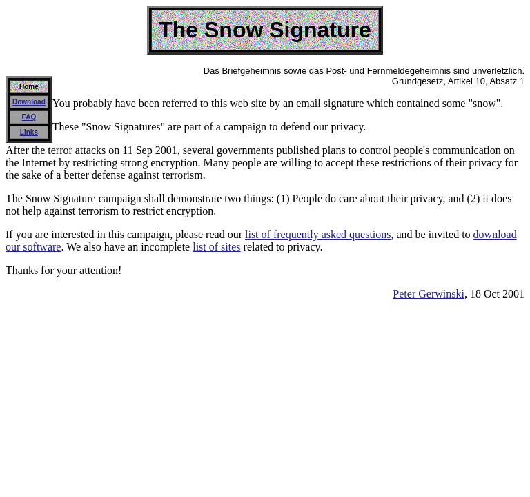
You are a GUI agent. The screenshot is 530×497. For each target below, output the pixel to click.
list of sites (216, 247)
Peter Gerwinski (428, 294)
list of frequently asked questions (318, 234)
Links (29, 132)
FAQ (29, 117)
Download (29, 102)
